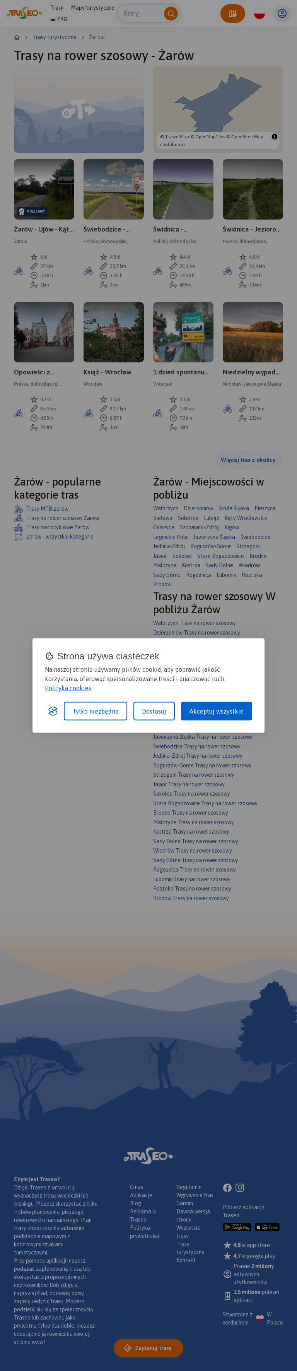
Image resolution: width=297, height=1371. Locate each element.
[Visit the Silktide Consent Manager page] (53, 711)
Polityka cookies (68, 688)
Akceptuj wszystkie (216, 711)
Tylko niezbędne (95, 711)
